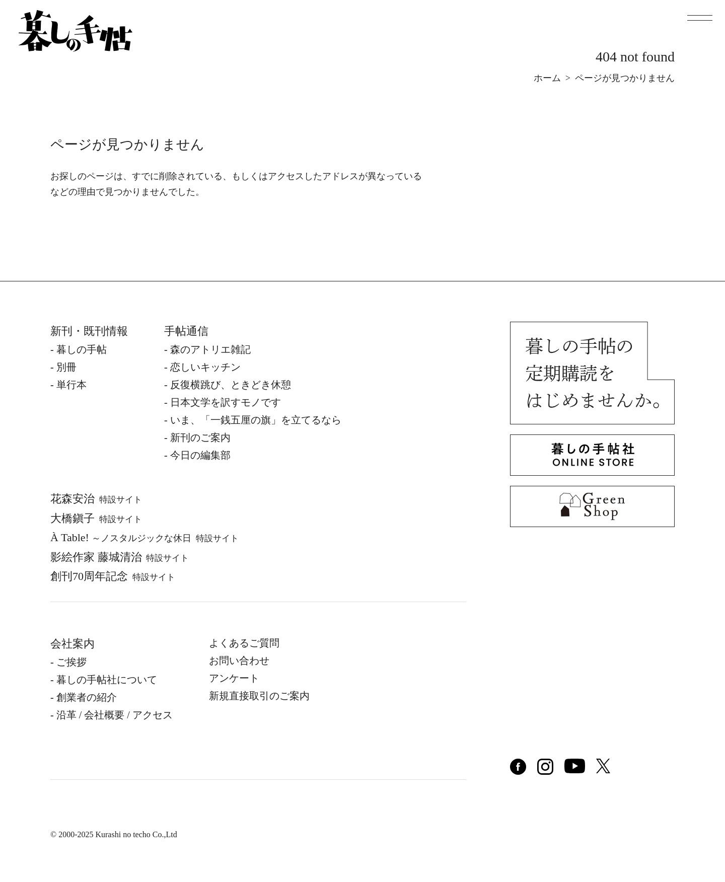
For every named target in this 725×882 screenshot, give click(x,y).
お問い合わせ (239, 660)
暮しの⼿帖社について (106, 679)
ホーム (547, 78)
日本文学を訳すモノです (225, 402)
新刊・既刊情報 (89, 331)
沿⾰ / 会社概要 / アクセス (114, 714)
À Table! (144, 537)
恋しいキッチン (205, 367)
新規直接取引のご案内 (259, 695)
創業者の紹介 (86, 697)
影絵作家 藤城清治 (119, 557)
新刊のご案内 (200, 437)
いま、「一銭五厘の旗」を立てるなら (255, 419)
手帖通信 (186, 331)
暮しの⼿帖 (81, 349)
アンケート (234, 678)
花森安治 (96, 498)
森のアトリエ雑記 (210, 349)
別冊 (66, 367)
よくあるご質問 (244, 642)
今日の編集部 (200, 455)
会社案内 (72, 643)
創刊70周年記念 (112, 576)
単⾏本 (71, 384)
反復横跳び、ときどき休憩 (230, 384)
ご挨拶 (71, 662)
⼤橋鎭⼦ (96, 518)
